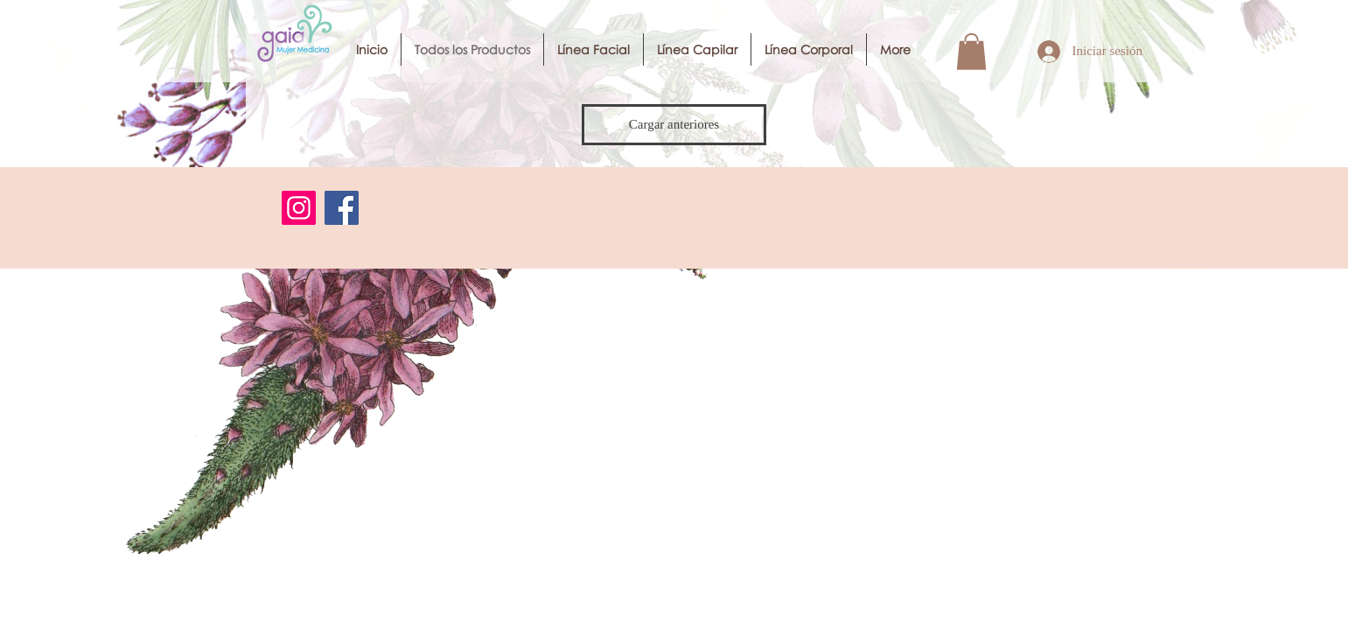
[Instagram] (299, 208)
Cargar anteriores (674, 124)
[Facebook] (342, 208)
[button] (971, 51)
